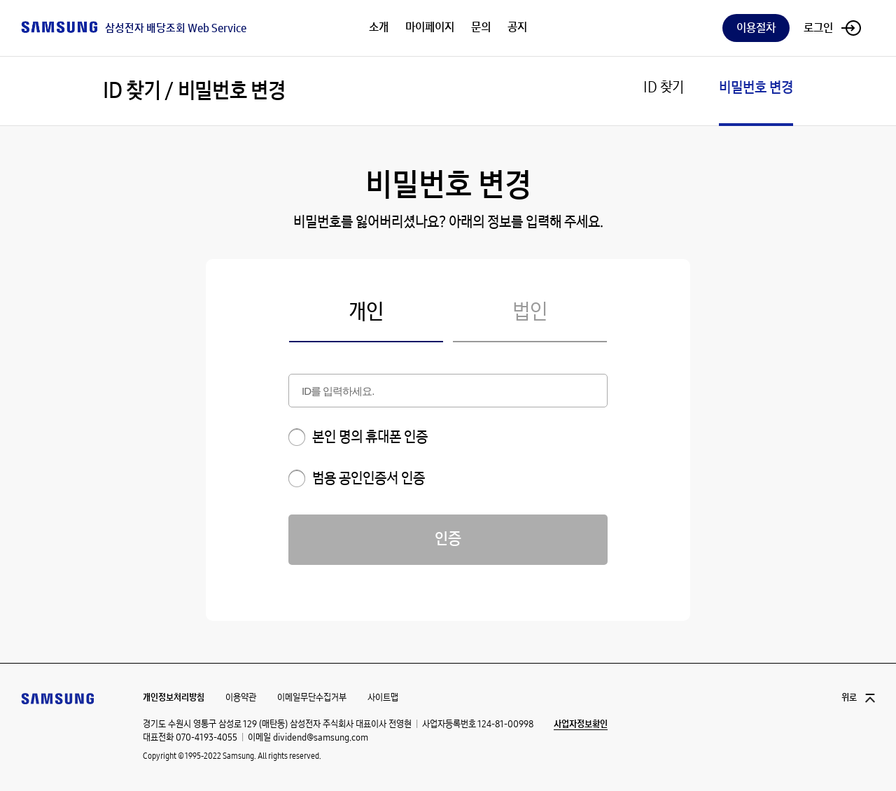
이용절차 (756, 28)
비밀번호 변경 (756, 87)
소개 (378, 28)
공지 (517, 28)
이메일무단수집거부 (311, 698)
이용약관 (240, 698)
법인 (529, 313)
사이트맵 (383, 698)
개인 (366, 313)
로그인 (818, 28)
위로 (849, 698)
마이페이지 (429, 28)
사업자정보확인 (581, 725)
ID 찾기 (663, 87)
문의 (481, 28)
